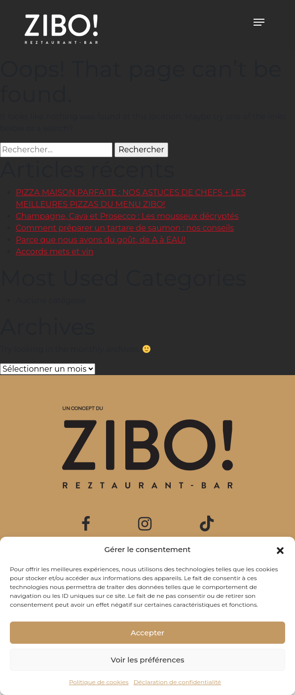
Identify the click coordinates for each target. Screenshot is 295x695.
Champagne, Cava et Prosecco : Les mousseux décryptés (127, 216)
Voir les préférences (147, 659)
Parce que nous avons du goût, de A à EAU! (100, 239)
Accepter (147, 632)
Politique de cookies (99, 682)
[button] (280, 550)
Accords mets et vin (55, 251)
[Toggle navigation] (259, 22)
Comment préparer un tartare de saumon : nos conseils (125, 228)
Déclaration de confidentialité (177, 682)
